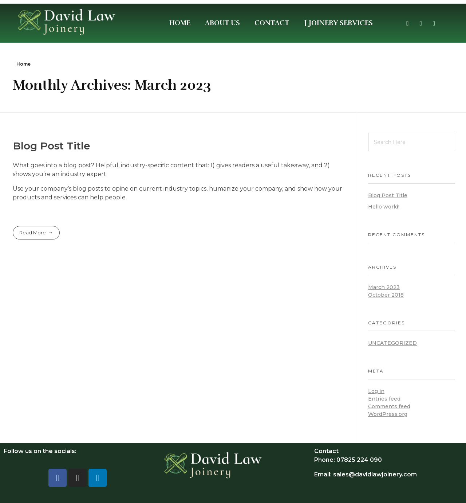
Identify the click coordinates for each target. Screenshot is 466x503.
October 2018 (386, 295)
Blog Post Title (51, 146)
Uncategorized (392, 343)
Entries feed (384, 398)
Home (23, 64)
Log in (376, 391)
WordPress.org (387, 414)
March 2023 (384, 287)
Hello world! (383, 206)
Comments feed (389, 406)
